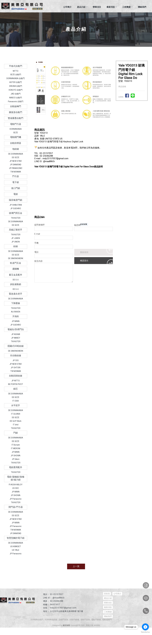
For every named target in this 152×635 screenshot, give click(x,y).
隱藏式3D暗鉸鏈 (16, 346)
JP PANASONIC (15, 168)
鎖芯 (15, 388)
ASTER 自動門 (15, 82)
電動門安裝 (85, 619)
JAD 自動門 (16, 94)
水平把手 (15, 405)
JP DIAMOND (15, 164)
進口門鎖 (15, 188)
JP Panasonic (15, 499)
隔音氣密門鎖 (15, 200)
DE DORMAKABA (15, 154)
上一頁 (76, 566)
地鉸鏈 (15, 149)
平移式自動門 (15, 66)
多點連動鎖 (15, 284)
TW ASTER (15, 218)
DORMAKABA (16, 129)
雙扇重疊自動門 (15, 118)
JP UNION (15, 242)
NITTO (15, 71)
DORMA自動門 (37, 619)
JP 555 (16, 360)
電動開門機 (15, 137)
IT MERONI (15, 448)
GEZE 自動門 (15, 74)
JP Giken (15, 459)
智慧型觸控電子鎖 (15, 538)
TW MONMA (15, 172)
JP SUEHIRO (15, 208)
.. (85, 625)
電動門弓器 (15, 124)
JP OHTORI (15, 367)
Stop (83, 125)
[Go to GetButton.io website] (145, 632)
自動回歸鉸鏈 (15, 375)
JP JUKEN (15, 238)
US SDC (15, 488)
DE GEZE (15, 157)
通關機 (15, 269)
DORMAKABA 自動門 (15, 78)
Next (110, 91)
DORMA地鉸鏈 (51, 619)
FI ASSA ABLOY (15, 484)
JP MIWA (16, 321)
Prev (51, 91)
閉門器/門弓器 (16, 507)
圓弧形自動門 (15, 112)
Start (81, 125)
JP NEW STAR (16, 161)
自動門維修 (74, 619)
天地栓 (15, 316)
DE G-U (16, 280)
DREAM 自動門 (15, 86)
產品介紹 (82, 7)
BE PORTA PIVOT (15, 384)
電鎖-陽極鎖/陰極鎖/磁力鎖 (15, 478)
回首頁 (107, 594)
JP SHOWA (15, 455)
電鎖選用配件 (15, 467)
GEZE (15, 132)
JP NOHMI (15, 334)
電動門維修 (96, 619)
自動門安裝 (63, 619)
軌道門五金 (15, 263)
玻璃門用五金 (15, 213)
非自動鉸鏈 (15, 355)
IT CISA (15, 401)
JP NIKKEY (15, 338)
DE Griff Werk (15, 421)
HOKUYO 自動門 (15, 90)
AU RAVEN (15, 312)
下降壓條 (15, 303)
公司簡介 (67, 7)
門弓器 (15, 176)
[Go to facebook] (145, 626)
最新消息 (112, 7)
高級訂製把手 (15, 229)
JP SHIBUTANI (16, 205)
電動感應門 (107, 619)
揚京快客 (66, 625)
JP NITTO (15, 381)
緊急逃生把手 (15, 293)
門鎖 (15, 432)
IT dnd (15, 425)
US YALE (15, 550)
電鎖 (15, 194)
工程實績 (127, 7)
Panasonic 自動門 (15, 101)
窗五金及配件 (15, 274)
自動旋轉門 (15, 106)
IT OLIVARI (15, 414)
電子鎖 (15, 182)
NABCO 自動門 (15, 98)
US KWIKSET (15, 546)
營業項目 (97, 7)
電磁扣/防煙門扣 (15, 329)
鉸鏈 (15, 246)
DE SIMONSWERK (15, 258)
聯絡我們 (142, 7)
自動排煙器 (15, 143)
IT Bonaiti (16, 445)
